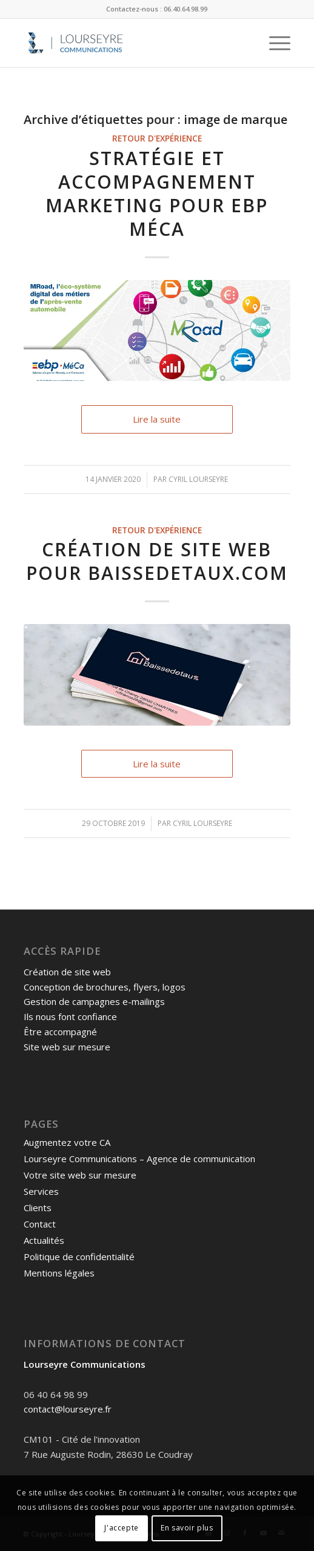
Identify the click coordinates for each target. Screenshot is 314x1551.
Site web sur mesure (67, 1047)
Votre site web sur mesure (80, 1175)
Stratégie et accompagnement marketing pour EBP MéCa (156, 193)
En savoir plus (187, 1528)
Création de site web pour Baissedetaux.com (157, 561)
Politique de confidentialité (79, 1256)
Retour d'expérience (157, 138)
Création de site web (67, 972)
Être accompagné (60, 1032)
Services (41, 1191)
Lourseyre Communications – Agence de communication (139, 1159)
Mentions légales (59, 1273)
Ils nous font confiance (70, 1016)
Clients (38, 1207)
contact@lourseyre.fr (68, 1409)
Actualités (44, 1240)
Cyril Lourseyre (198, 479)
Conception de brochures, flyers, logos (104, 987)
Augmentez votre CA (67, 1142)
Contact (40, 1224)
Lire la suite (157, 419)
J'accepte (121, 1528)
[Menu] (273, 43)
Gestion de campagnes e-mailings (94, 1001)
